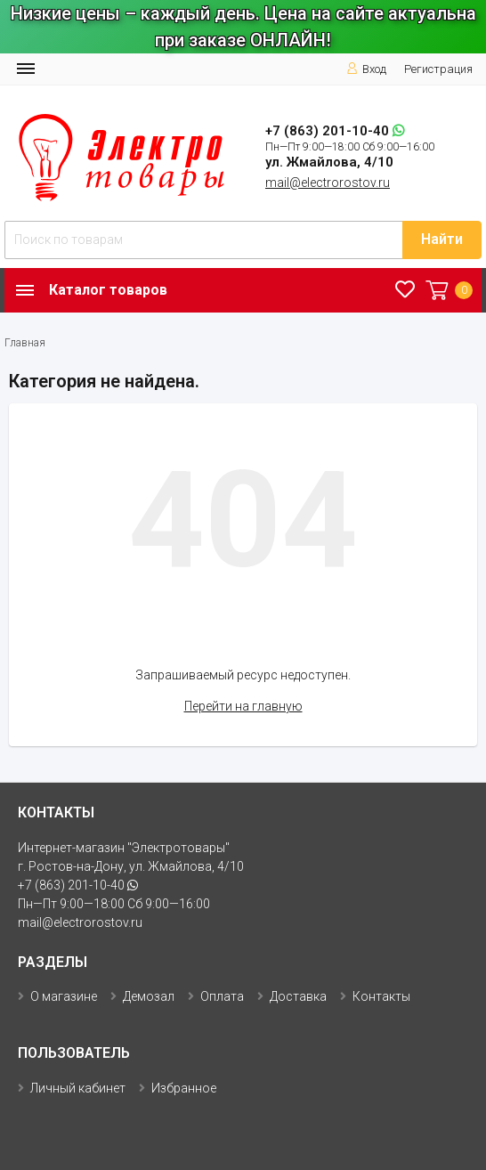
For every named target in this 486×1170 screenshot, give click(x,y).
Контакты (381, 996)
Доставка (298, 996)
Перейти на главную (243, 706)
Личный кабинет (78, 1088)
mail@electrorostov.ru (327, 182)
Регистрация (438, 69)
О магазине (63, 996)
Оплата (222, 996)
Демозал (148, 996)
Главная (24, 343)
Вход (366, 69)
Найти (442, 239)
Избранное (183, 1088)
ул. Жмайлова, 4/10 (329, 162)
